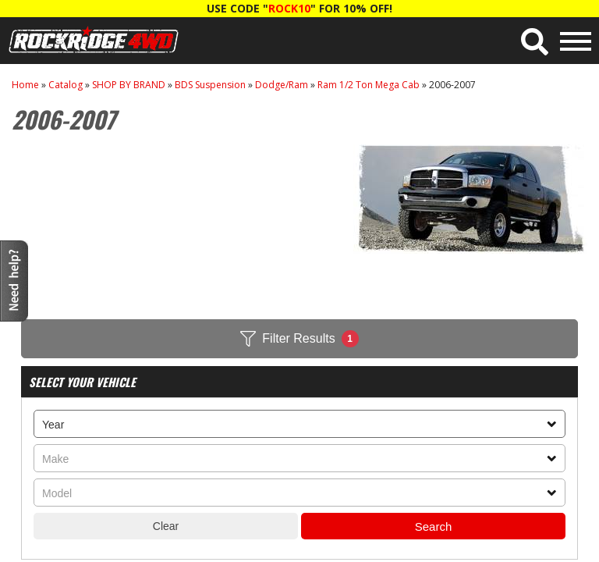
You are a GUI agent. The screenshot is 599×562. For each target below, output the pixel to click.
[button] (534, 41)
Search (433, 526)
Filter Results (299, 338)
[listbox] (299, 424)
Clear (166, 526)
